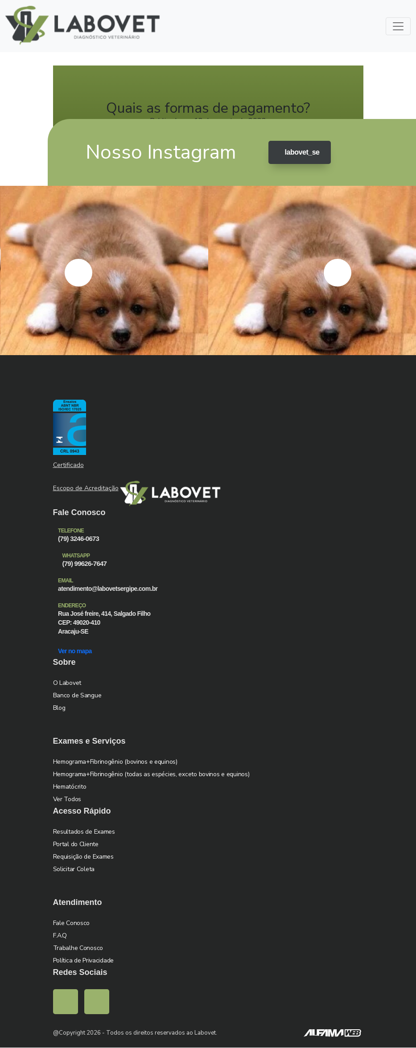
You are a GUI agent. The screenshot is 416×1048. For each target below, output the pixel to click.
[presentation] (78, 273)
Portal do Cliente (76, 844)
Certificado (68, 465)
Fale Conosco (71, 923)
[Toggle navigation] (398, 26)
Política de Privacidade (83, 961)
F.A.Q (60, 936)
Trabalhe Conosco (78, 948)
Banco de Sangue (77, 696)
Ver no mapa (78, 651)
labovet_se (298, 153)
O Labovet (67, 683)
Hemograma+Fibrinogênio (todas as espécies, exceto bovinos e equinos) (151, 774)
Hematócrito (69, 787)
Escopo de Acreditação (86, 488)
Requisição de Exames (83, 857)
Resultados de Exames (84, 832)
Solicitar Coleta (74, 869)
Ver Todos (67, 799)
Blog (59, 708)
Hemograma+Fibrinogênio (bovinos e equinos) (115, 762)
